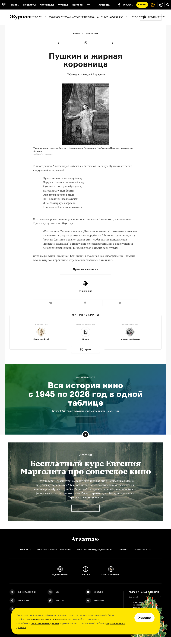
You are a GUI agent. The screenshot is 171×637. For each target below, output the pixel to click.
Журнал (63, 4)
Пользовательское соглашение (54, 550)
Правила (123, 550)
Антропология (113, 17)
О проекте (25, 550)
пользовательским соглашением (46, 619)
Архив (76, 33)
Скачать (142, 4)
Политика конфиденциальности (94, 550)
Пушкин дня (91, 33)
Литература (91, 17)
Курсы (15, 4)
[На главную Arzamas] (3, 5)
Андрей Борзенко (93, 74)
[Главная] (85, 539)
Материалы (47, 4)
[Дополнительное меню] (88, 5)
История (54, 17)
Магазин (77, 4)
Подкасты (29, 4)
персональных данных (45, 623)
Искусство (72, 17)
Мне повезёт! (153, 17)
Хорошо (144, 617)
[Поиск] (168, 5)
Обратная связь (142, 550)
